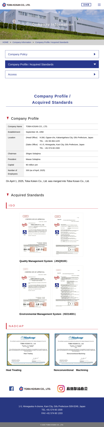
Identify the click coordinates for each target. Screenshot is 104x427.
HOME (5, 42)
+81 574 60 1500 (54, 410)
